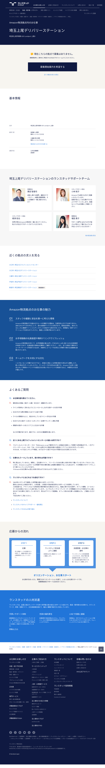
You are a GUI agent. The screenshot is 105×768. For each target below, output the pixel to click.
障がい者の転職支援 (14, 699)
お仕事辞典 (12, 714)
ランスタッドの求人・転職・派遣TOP (18, 16)
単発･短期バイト (45, 10)
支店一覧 (56, 673)
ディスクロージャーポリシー (58, 736)
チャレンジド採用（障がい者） (40, 680)
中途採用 (56, 689)
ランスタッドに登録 (90, 13)
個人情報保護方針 (44, 736)
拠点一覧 (91, 5)
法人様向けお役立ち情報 (40, 701)
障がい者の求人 (84, 10)
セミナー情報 (35, 706)
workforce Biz (36, 721)
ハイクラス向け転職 (71, 10)
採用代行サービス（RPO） (39, 687)
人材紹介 (34, 672)
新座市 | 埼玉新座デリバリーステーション (23, 287)
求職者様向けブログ (16, 706)
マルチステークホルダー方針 (88, 738)
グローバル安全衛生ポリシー (70, 738)
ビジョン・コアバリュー (60, 676)
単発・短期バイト (14, 674)
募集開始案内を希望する (52, 66)
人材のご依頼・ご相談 (38, 662)
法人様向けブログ (38, 719)
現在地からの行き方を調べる (39, 144)
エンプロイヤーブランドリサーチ (63, 681)
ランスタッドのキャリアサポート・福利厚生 (28, 504)
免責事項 (21, 736)
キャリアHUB (13, 709)
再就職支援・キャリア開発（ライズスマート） (41, 693)
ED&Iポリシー (82, 736)
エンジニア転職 (13, 692)
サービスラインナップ (39, 666)
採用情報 (99, 5)
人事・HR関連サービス (39, 684)
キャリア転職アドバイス (16, 711)
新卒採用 (56, 691)
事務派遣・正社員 (14, 10)
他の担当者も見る (90, 235)
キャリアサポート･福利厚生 (17, 13)
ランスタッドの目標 (59, 678)
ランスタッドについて (68, 5)
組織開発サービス (36, 697)
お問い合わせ (82, 5)
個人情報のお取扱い (31, 736)
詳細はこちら (13, 629)
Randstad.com (13, 736)
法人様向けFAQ (37, 725)
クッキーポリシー (37, 738)
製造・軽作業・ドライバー (30, 10)
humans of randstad (59, 697)
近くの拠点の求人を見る (51, 74)
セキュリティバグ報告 (17, 738)
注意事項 (27, 738)
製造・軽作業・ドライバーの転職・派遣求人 (41, 16)
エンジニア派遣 (57, 10)
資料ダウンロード (36, 703)
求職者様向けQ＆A (15, 718)
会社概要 (56, 662)
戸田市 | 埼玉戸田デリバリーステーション (23, 282)
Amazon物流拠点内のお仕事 (17, 683)
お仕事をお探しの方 (39, 5)
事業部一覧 (57, 670)
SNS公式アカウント (83, 672)
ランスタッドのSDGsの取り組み (24, 509)
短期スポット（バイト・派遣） (40, 677)
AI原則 (74, 736)
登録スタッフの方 (81, 662)
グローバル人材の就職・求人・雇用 (19, 702)
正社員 (11, 687)
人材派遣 (34, 669)
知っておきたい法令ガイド (39, 709)
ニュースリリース (59, 668)
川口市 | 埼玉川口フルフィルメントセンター (24, 265)
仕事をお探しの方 (81, 665)
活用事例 (34, 714)
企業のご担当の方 (53, 5)
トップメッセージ (59, 665)
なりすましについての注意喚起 (52, 738)
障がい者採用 (57, 694)
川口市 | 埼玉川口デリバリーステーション (23, 270)
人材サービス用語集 (37, 712)
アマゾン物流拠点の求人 (60, 16)
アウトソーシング (36, 674)
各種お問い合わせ (83, 659)
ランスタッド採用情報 (63, 686)
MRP (69, 736)
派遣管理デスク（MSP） (38, 689)
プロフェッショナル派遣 (16, 680)
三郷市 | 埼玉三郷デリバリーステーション (23, 276)
